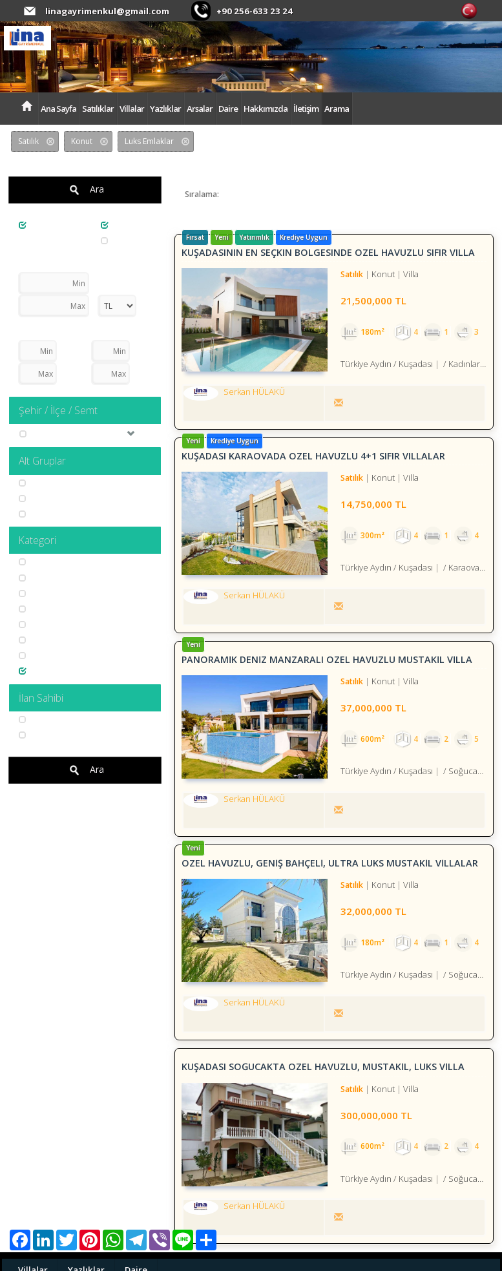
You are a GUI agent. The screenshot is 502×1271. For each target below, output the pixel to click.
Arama (336, 108)
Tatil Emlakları (51, 593)
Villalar (132, 108)
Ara (84, 190)
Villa (33, 483)
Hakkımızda (266, 108)
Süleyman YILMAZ (58, 735)
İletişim (306, 108)
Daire (228, 108)
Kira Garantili (49, 561)
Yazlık (36, 498)
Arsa (116, 240)
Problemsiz (47, 640)
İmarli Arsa (46, 514)
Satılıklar (98, 108)
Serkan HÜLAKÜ (54, 719)
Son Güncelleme (263, 194)
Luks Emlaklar (51, 671)
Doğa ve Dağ (49, 624)
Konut (118, 225)
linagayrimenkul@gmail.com (107, 11)
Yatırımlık (43, 609)
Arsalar (200, 108)
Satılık (36, 225)
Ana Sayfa (58, 108)
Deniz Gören (49, 577)
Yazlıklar (165, 108)
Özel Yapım (47, 655)
